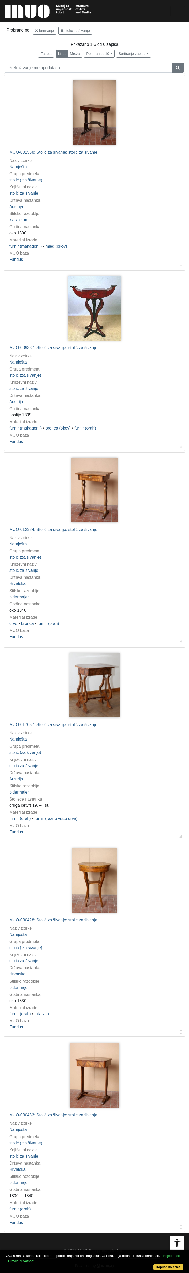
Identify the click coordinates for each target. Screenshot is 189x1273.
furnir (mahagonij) (25, 246)
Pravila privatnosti (21, 1261)
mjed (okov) (56, 246)
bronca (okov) (58, 428)
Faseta (46, 53)
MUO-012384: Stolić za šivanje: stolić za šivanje (53, 529)
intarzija (42, 1014)
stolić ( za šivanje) (25, 180)
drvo (13, 623)
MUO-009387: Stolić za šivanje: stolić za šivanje (53, 347)
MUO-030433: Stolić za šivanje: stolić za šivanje (53, 1115)
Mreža (75, 53)
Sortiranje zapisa (132, 53)
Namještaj (18, 167)
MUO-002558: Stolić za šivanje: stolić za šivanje (53, 152)
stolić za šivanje (75, 30)
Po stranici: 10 (97, 53)
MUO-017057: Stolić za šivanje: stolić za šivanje (53, 724)
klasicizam (18, 220)
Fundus (16, 259)
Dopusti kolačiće (168, 1267)
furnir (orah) (85, 428)
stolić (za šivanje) (25, 375)
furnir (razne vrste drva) (56, 818)
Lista (62, 53)
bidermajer (19, 597)
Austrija (16, 206)
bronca (27, 623)
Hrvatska (17, 583)
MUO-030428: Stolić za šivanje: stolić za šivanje (53, 920)
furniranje (44, 30)
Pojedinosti (171, 1256)
